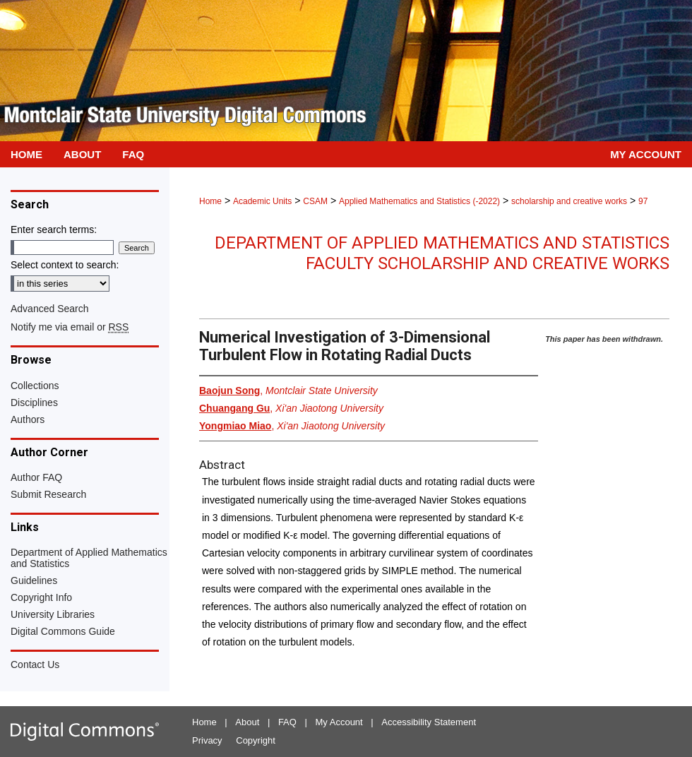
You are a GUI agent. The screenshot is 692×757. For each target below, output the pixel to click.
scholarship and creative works (569, 201)
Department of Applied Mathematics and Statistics (89, 558)
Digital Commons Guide (63, 631)
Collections (35, 385)
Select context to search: (65, 264)
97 (643, 201)
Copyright (255, 740)
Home (210, 201)
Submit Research (48, 494)
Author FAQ (36, 477)
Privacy (207, 740)
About (247, 722)
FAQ (287, 722)
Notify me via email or (70, 327)
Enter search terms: (54, 229)
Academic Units (262, 201)
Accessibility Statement (428, 722)
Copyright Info (41, 597)
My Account (339, 722)
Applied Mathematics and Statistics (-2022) (419, 201)
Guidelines (34, 580)
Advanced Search (50, 308)
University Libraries (53, 614)
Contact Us (35, 664)
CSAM (315, 201)
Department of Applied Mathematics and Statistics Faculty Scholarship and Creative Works (442, 253)
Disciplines (34, 402)
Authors (27, 419)
